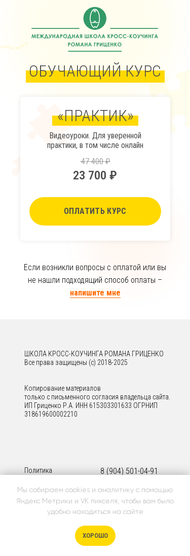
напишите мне (95, 293)
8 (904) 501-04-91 (129, 471)
